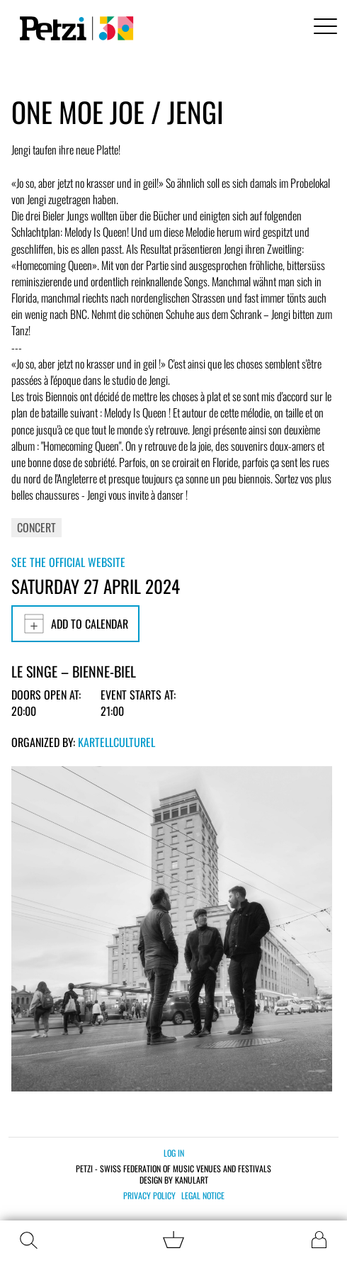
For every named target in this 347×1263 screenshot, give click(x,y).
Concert (36, 527)
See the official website (68, 562)
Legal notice (202, 1195)
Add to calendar (75, 623)
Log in (174, 1153)
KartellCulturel (116, 742)
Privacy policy (149, 1195)
